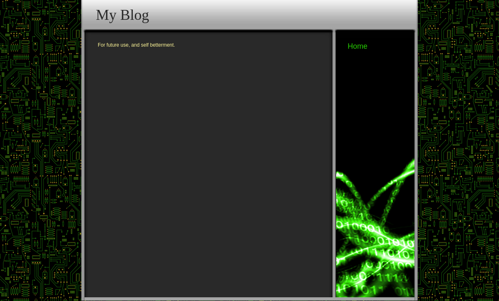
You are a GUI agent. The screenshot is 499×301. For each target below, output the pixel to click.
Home (357, 46)
